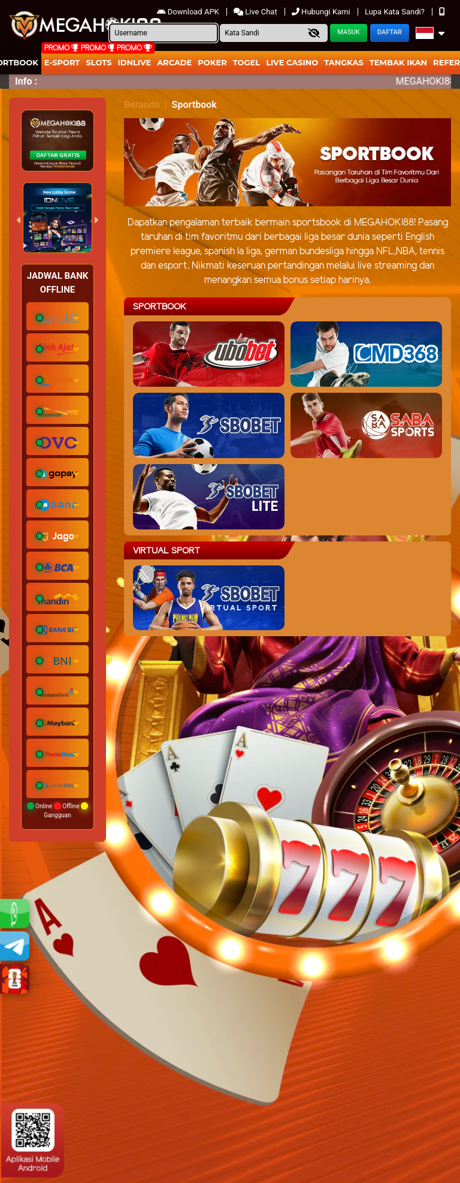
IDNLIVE (135, 62)
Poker (212, 62)
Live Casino (292, 62)
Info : (26, 81)
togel (246, 62)
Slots (98, 62)
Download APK (189, 11)
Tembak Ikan (398, 62)
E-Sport (62, 62)
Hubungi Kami (322, 11)
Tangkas (344, 62)
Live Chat (256, 11)
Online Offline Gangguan (58, 810)
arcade (174, 62)
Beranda (142, 104)
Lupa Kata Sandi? (395, 11)
